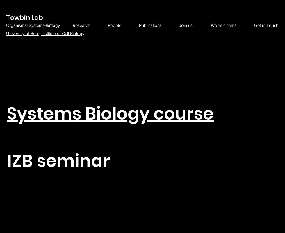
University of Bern (22, 33)
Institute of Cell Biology (62, 33)
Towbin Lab (24, 17)
